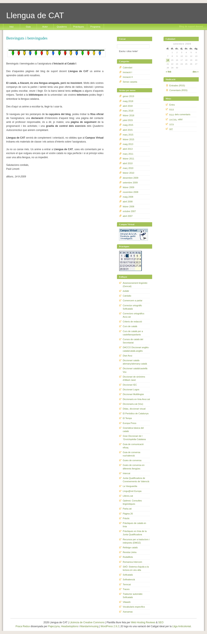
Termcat (127, 584)
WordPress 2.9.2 (110, 626)
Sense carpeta (130, 82)
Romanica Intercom (132, 562)
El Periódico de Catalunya (135, 413)
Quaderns (62, 26)
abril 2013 (127, 149)
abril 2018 (127, 106)
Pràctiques (78, 26)
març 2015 (128, 134)
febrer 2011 (128, 158)
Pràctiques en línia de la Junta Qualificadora (135, 533)
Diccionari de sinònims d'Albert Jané (134, 378)
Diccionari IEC (130, 384)
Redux (26, 626)
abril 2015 (127, 130)
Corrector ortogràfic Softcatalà (132, 307)
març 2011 (128, 154)
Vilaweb (127, 602)
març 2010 (128, 168)
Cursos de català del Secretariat (133, 341)
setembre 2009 (130, 182)
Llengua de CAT (35, 15)
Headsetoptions (69, 626)
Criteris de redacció (132, 321)
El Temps (127, 418)
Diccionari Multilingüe (133, 394)
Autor (45, 26)
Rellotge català (130, 547)
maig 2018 (128, 101)
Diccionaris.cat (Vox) (133, 404)
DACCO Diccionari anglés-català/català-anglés (136, 349)
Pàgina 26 (128, 513)
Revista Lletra (129, 552)
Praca (19, 626)
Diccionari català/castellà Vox (135, 370)
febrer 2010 (128, 173)
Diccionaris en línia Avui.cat (136, 399)
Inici (12, 26)
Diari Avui (127, 355)
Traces (126, 589)
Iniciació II (128, 77)
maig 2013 (128, 144)
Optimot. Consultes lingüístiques (132, 502)
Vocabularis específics (134, 607)
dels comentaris (179, 114)
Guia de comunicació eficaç (133, 446)
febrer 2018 (128, 115)
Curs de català (130, 326)
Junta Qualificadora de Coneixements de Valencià (136, 480)
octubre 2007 (129, 211)
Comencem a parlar (132, 300)
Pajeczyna (53, 626)
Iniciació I (127, 72)
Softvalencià (129, 579)
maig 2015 (128, 125)
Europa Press (129, 423)
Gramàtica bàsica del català (133, 429)
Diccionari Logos (131, 389)
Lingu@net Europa (132, 491)
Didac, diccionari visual (134, 408)
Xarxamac (128, 611)
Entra (172, 104)
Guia (28, 26)
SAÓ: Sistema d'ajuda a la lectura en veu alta (136, 568)
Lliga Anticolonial (181, 626)
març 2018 (128, 110)
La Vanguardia (130, 486)
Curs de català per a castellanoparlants (133, 333)
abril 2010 (127, 163)
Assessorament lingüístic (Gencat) (135, 284)
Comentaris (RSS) (178, 90)
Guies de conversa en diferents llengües (133, 467)
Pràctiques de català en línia (134, 525)
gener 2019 (128, 96)
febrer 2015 (128, 139)
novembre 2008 (130, 192)
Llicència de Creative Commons (86, 622)
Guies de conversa (132, 460)
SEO (161, 622)
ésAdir (126, 291)
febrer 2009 (128, 187)
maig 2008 (128, 197)
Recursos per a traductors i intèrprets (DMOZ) (136, 541)
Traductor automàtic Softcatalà (133, 595)
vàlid (175, 119)
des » (196, 71)
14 (167, 60)
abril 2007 (127, 216)
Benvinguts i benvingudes (26, 38)
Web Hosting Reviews (143, 622)
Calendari (127, 67)
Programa (95, 26)
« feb (168, 71)
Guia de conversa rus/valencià (131, 454)
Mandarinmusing (89, 626)
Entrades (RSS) (177, 85)
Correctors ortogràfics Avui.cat (133, 315)
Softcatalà (128, 574)
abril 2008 (127, 201)
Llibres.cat (128, 496)
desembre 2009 (130, 178)
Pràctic (126, 518)
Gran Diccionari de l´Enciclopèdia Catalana (134, 437)
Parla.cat (127, 508)
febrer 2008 (128, 206)
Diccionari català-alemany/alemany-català (135, 362)
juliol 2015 (128, 120)
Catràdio (127, 295)
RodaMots (128, 557)
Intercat (126, 473)
